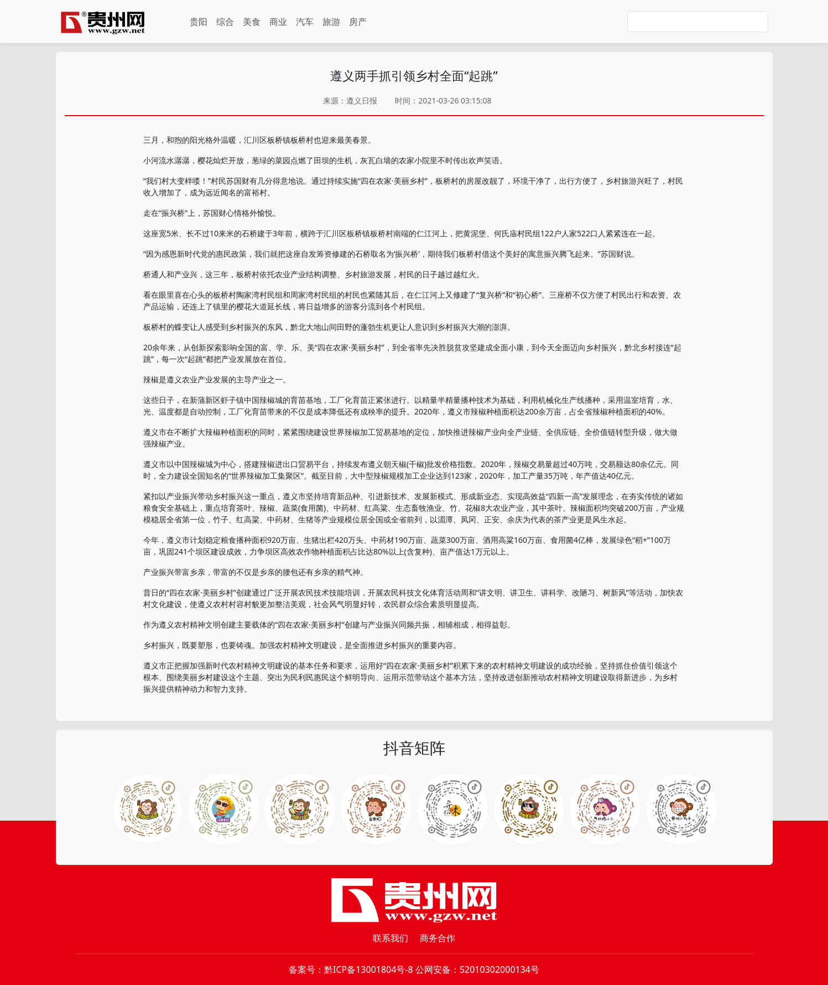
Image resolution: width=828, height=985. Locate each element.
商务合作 (437, 938)
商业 (278, 21)
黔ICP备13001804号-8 (368, 969)
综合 (225, 21)
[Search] (697, 21)
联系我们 (390, 938)
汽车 (305, 21)
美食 (252, 21)
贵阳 (198, 21)
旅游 (331, 21)
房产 (358, 21)
